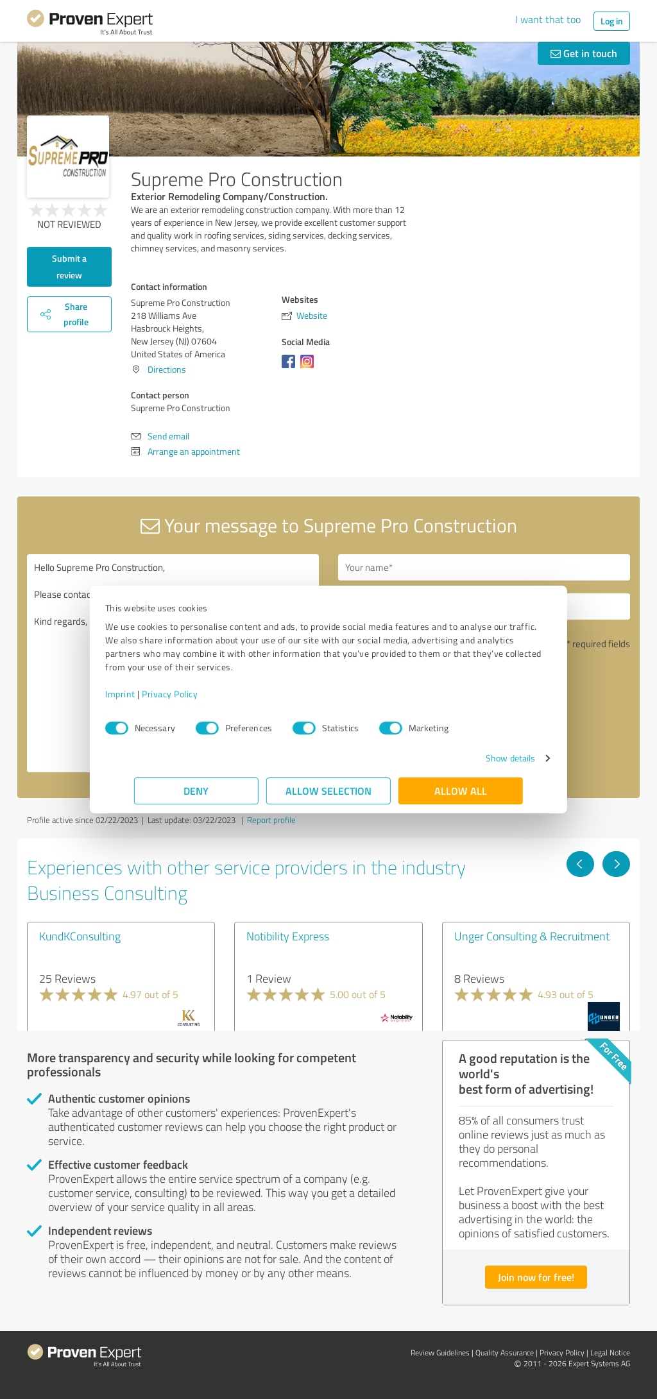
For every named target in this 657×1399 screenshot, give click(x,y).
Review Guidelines (440, 1352)
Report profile (271, 820)
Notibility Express (287, 936)
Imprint (149, 694)
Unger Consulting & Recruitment (532, 936)
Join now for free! (536, 1276)
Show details (481, 758)
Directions (167, 369)
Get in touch (583, 53)
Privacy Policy (198, 694)
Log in (612, 21)
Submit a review (69, 266)
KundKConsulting (80, 936)
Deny (196, 790)
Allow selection (328, 790)
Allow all (460, 790)
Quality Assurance (504, 1352)
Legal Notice (610, 1352)
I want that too (548, 19)
